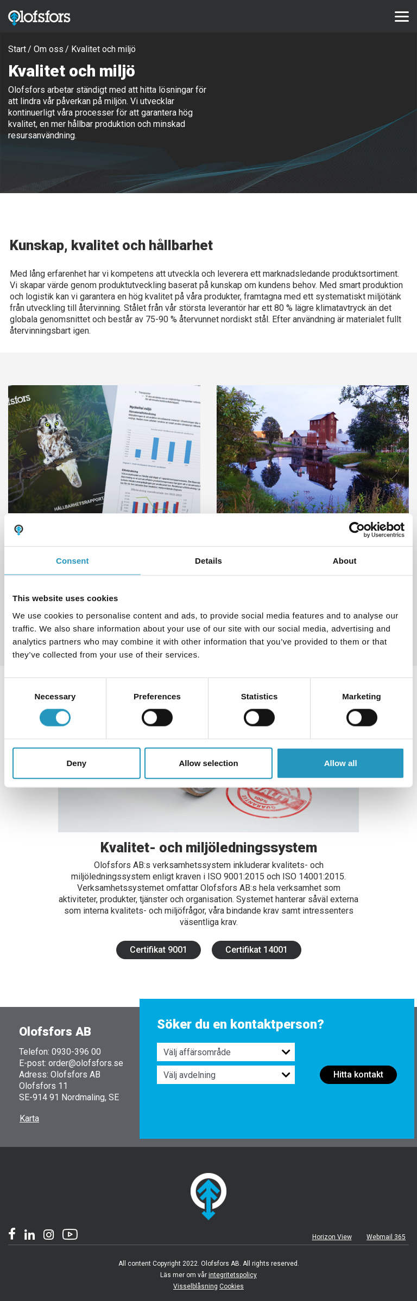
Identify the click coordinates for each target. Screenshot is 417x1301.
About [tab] (345, 560)
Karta (29, 1118)
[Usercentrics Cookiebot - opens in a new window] (357, 530)
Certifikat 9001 (158, 950)
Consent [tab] (72, 560)
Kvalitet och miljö (103, 49)
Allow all (340, 762)
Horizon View (332, 1237)
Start (17, 49)
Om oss (49, 49)
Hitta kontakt (358, 1074)
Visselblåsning (195, 1286)
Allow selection (208, 762)
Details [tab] (208, 560)
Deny (76, 762)
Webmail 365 (386, 1237)
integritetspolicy (232, 1275)
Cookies (231, 1286)
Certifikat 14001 (256, 950)
